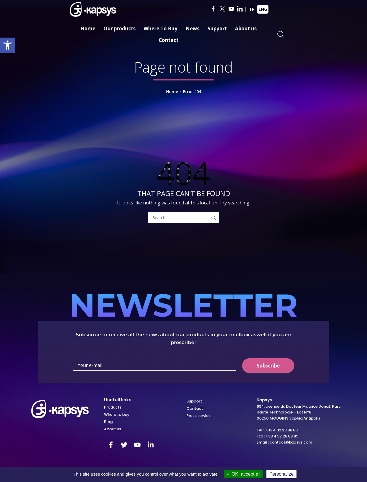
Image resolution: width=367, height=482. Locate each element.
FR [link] (252, 9)
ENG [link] (263, 9)
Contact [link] (169, 40)
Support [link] (217, 28)
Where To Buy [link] (160, 28)
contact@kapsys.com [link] (291, 442)
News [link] (192, 28)
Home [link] (87, 28)
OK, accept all (243, 474)
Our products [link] (119, 28)
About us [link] (246, 28)
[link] (7, 45)
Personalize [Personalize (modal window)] (281, 474)
